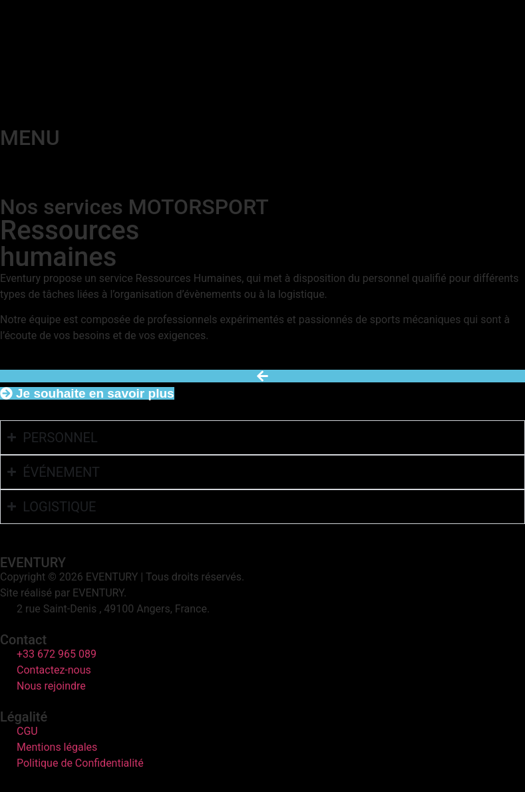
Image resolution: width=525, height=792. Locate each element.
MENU (30, 137)
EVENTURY (33, 563)
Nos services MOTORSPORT (134, 206)
